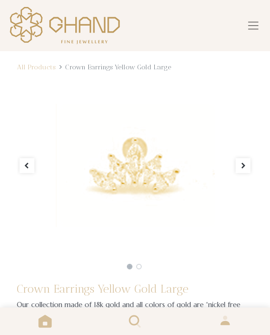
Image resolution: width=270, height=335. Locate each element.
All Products (36, 67)
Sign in (225, 321)
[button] (27, 165)
